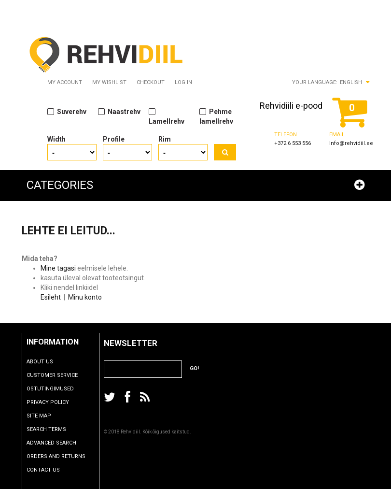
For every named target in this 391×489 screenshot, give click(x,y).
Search (225, 152)
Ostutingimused (56, 389)
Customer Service (58, 375)
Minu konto (85, 297)
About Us (45, 362)
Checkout (151, 82)
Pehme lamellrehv (216, 116)
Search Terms (52, 429)
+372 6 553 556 (292, 143)
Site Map (44, 416)
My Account (64, 82)
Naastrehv (119, 111)
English (351, 82)
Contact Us (49, 470)
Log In (183, 82)
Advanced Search (57, 443)
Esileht (51, 297)
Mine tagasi (58, 268)
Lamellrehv (166, 116)
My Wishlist (109, 82)
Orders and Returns (61, 456)
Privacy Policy (53, 402)
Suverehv (66, 111)
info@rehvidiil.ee (351, 143)
